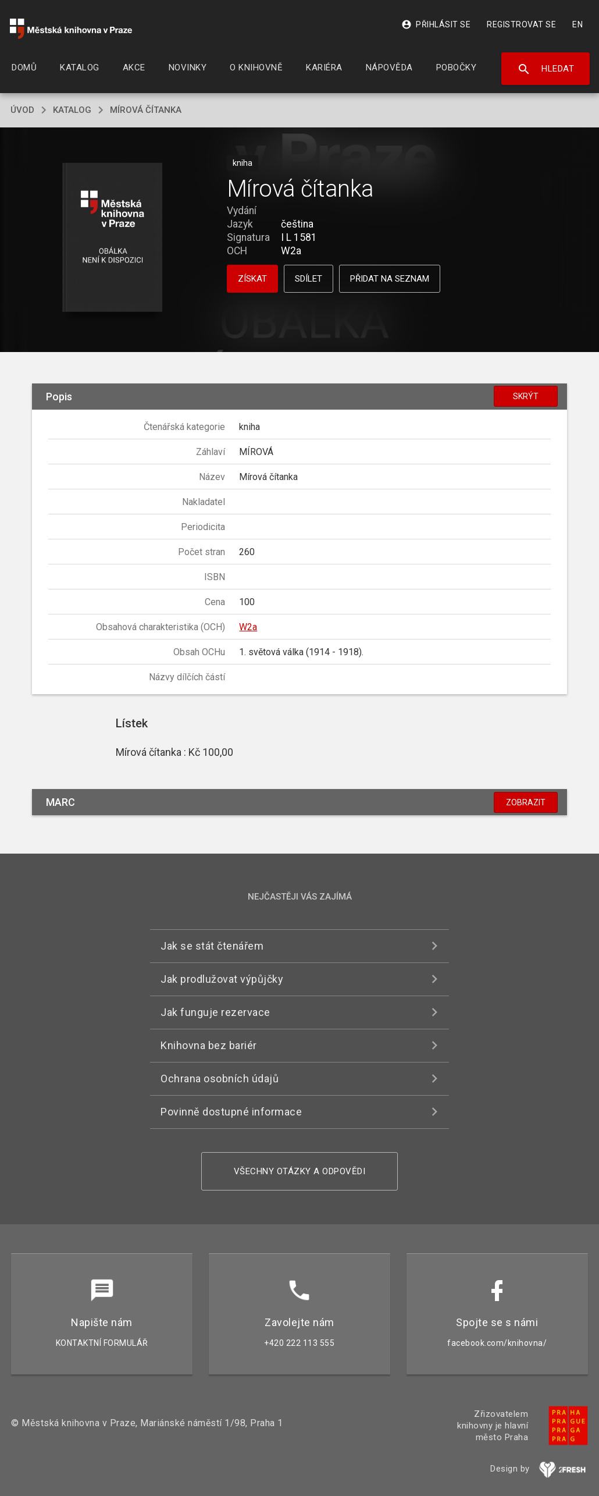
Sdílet (308, 278)
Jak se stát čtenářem (212, 946)
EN (577, 24)
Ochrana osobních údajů (220, 1078)
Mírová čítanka (145, 110)
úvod (22, 110)
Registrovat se (521, 24)
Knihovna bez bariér (209, 1045)
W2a (248, 626)
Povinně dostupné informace (231, 1112)
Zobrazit (525, 802)
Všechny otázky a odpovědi (300, 1171)
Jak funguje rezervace (215, 1012)
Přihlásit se (435, 24)
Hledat (546, 69)
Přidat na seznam (389, 278)
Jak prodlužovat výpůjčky (222, 979)
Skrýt (526, 396)
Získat (252, 278)
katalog (72, 110)
